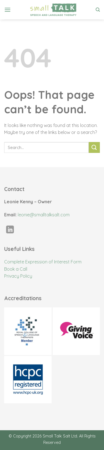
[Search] (98, 9)
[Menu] (7, 9)
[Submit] (94, 147)
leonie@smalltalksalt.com (44, 214)
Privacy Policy (18, 276)
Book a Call (15, 269)
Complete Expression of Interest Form (43, 262)
